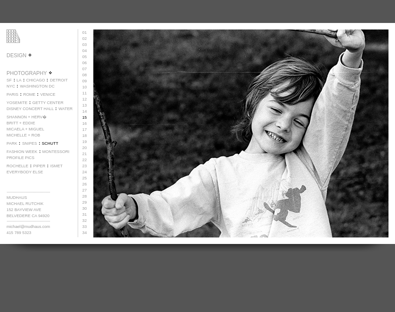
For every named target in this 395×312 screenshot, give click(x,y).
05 (84, 57)
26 (84, 184)
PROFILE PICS (20, 158)
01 (84, 32)
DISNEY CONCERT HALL (30, 109)
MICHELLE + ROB (23, 135)
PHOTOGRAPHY (30, 73)
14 (84, 111)
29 (84, 202)
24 (84, 172)
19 (84, 142)
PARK (12, 143)
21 (84, 154)
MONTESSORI (55, 152)
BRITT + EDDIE (21, 123)
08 (84, 75)
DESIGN (19, 55)
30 (84, 208)
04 (84, 51)
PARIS (12, 94)
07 (84, 69)
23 (84, 166)
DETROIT (59, 80)
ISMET (56, 166)
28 (84, 196)
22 (84, 160)
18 (84, 135)
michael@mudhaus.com (28, 226)
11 (84, 93)
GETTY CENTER (47, 103)
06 (84, 63)
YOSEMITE (17, 103)
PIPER (39, 166)
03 (84, 44)
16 (84, 123)
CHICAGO (35, 80)
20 (84, 148)
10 (84, 87)
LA (18, 80)
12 (84, 99)
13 (84, 105)
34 (84, 233)
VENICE (48, 94)
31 (84, 214)
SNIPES (29, 143)
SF (9, 80)
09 (84, 81)
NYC (11, 86)
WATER (66, 109)
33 (84, 226)
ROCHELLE (17, 166)
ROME (29, 94)
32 (84, 220)
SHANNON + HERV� (26, 117)
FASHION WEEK (22, 152)
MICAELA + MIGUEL (25, 129)
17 (84, 129)
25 (84, 178)
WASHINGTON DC (37, 86)
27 (84, 190)
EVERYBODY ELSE (25, 172)
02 (84, 38)
